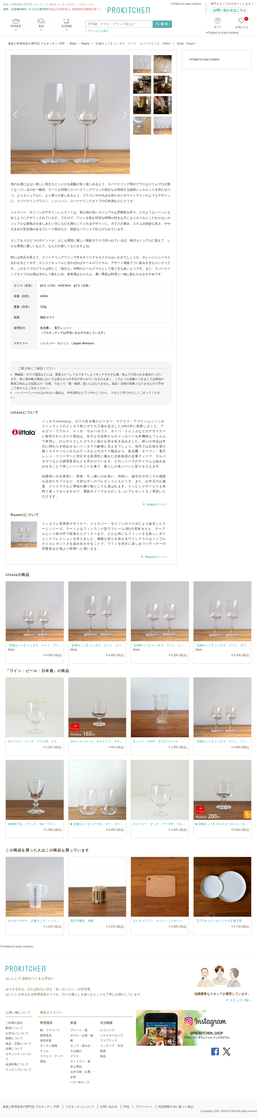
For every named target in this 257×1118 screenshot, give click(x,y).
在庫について (14, 1048)
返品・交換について (19, 1043)
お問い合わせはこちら (229, 10)
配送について (14, 1028)
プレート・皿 (79, 1030)
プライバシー (144, 1106)
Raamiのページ (155, 557)
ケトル (44, 1051)
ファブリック (108, 1040)
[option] (70, 114)
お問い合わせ (108, 1106)
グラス (74, 1056)
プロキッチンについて (79, 1106)
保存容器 (46, 1040)
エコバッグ (107, 1030)
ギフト (218, 27)
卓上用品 (76, 1066)
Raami (85, 43)
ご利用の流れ (14, 1023)
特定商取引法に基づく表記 (175, 1106)
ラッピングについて (19, 1069)
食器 (41, 26)
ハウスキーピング (111, 1035)
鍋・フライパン (50, 1030)
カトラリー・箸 (80, 1061)
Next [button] (123, 114)
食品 (103, 1056)
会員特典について (17, 1064)
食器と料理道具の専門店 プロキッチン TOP (36, 43)
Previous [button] (18, 114)
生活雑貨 (66, 26)
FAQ (126, 1106)
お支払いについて (17, 1033)
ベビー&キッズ (79, 1082)
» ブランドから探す (96, 30)
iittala (72, 43)
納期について (14, 1038)
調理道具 (46, 1035)
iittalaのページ (156, 504)
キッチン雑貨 (48, 1045)
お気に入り (242, 23)
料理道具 (16, 26)
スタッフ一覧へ (240, 1000)
